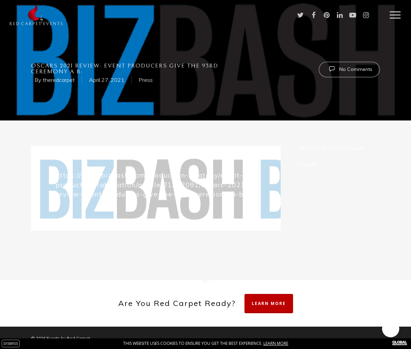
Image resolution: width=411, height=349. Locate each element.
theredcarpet (59, 79)
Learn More (269, 303)
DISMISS (10, 343)
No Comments (349, 69)
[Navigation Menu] (395, 15)
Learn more (275, 343)
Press (146, 79)
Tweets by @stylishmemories (331, 148)
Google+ (308, 164)
